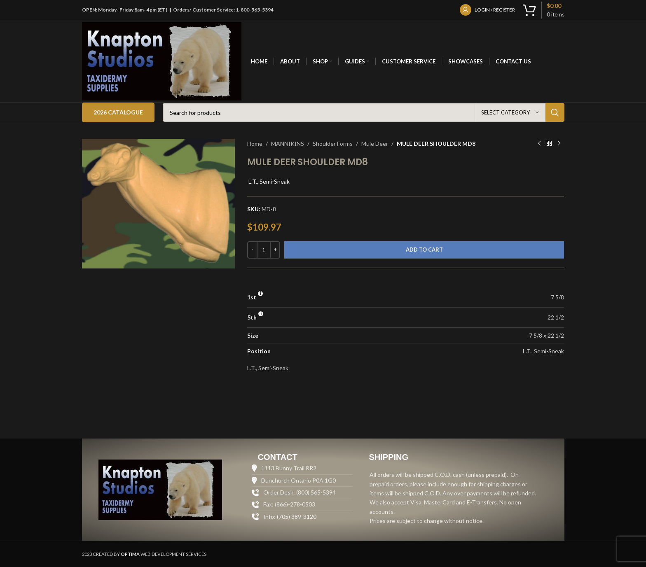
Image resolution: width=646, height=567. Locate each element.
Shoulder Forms (333, 143)
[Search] (363, 112)
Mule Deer (374, 143)
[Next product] (559, 144)
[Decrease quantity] (252, 250)
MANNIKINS (287, 143)
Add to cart (424, 249)
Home (254, 143)
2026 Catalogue (118, 112)
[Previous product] (539, 144)
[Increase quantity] (275, 250)
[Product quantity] (263, 250)
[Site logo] (162, 60)
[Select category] (510, 112)
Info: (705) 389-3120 (289, 516)
